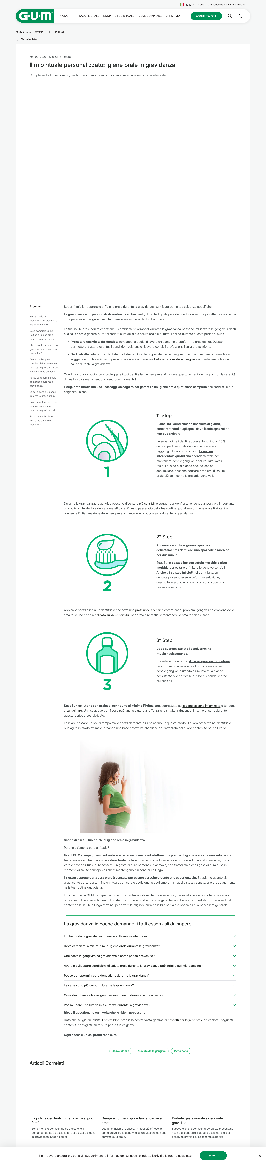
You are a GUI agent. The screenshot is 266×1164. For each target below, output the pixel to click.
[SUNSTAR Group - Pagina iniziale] (45, 1123)
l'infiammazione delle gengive (175, 268)
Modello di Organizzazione (147, 1126)
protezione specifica (149, 519)
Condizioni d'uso (140, 1135)
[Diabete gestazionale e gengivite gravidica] (204, 1001)
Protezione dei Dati (142, 1130)
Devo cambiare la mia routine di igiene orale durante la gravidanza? (42, 244)
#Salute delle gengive (152, 960)
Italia (187, 5)
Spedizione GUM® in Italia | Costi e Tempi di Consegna (161, 1151)
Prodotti (65, 15)
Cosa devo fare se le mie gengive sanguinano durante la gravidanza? (43, 315)
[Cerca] (227, 16)
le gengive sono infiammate (202, 615)
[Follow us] (221, 5)
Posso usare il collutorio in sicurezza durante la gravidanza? (44, 329)
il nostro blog (110, 929)
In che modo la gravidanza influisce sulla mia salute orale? (43, 229)
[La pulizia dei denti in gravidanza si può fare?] (64, 1001)
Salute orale (89, 15)
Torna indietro (29, 39)
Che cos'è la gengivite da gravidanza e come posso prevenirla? (44, 258)
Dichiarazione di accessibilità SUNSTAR (153, 1147)
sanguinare (87, 619)
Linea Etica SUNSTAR (142, 1139)
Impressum (137, 1122)
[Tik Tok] (227, 1133)
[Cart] (241, 16)
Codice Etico (138, 1118)
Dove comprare (150, 15)
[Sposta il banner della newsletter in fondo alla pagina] (260, 1087)
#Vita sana (181, 960)
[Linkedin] (236, 1133)
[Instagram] (218, 1133)
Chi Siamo (173, 15)
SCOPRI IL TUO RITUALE (118, 15)
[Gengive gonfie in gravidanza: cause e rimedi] (134, 1001)
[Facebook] (209, 1133)
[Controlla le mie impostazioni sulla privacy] (245, 1144)
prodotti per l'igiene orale (186, 929)
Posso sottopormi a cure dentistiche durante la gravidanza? (43, 291)
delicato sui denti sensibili (113, 524)
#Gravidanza (120, 960)
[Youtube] (244, 1133)
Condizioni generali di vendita (148, 1143)
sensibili (150, 412)
